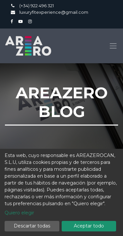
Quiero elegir (19, 213)
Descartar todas (32, 226)
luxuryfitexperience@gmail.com (53, 12)
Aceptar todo (89, 226)
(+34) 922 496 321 (37, 5)
